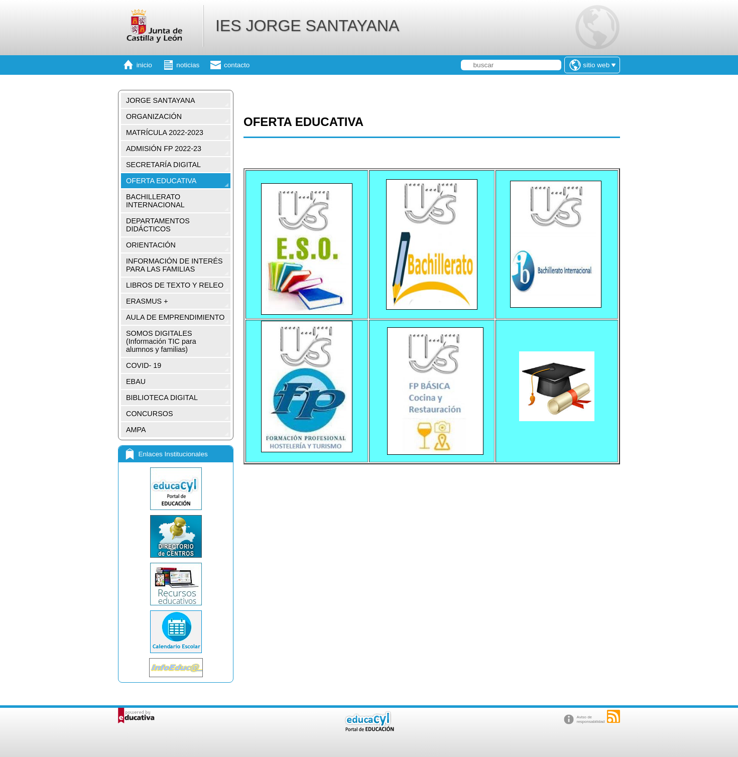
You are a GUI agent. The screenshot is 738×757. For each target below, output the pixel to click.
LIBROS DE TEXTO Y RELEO (174, 285)
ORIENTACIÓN (151, 245)
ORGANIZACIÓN (154, 116)
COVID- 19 (143, 365)
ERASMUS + (147, 301)
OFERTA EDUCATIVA (161, 181)
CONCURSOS (149, 414)
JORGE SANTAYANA (160, 100)
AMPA (136, 430)
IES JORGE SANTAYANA (307, 26)
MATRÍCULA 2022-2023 (164, 133)
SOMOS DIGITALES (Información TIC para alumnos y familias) (161, 341)
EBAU (136, 381)
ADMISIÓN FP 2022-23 (163, 149)
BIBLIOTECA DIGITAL (162, 398)
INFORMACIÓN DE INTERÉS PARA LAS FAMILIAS (174, 265)
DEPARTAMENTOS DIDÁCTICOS (158, 225)
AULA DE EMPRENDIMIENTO (175, 317)
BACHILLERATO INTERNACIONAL (155, 201)
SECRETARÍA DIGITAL (163, 165)
